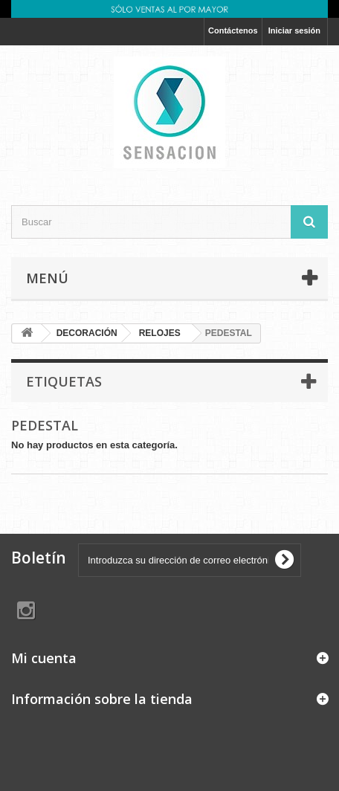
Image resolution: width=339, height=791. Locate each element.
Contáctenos (233, 30)
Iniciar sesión (294, 30)
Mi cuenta (44, 658)
